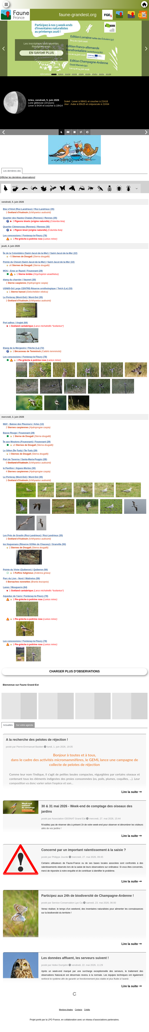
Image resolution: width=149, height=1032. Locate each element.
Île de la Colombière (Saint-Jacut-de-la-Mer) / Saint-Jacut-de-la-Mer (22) (40, 253)
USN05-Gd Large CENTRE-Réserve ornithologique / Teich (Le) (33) (37, 288)
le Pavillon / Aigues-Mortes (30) (19, 468)
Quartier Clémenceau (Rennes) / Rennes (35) (26, 226)
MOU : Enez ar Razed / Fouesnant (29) (23, 271)
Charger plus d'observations (74, 671)
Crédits (87, 1010)
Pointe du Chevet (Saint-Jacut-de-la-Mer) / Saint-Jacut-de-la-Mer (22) (38, 262)
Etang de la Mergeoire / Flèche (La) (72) (23, 348)
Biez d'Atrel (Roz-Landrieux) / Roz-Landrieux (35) (28, 209)
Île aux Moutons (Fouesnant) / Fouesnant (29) (27, 441)
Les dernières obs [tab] (12, 171)
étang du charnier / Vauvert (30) (19, 279)
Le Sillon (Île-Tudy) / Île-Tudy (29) (20, 450)
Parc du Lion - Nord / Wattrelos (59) (21, 578)
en (144, 15)
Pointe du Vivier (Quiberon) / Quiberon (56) (25, 569)
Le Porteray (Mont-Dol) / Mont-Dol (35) (23, 297)
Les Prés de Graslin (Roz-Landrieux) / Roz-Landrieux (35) (33, 535)
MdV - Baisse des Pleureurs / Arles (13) (23, 424)
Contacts (78, 1010)
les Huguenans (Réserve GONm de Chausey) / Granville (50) (34, 544)
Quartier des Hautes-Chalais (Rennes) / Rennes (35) (30, 218)
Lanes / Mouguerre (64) (15, 587)
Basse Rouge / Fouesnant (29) (18, 433)
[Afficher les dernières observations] (17, 177)
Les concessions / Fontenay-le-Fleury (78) (25, 235)
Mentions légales (66, 1010)
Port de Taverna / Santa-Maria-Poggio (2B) (25, 459)
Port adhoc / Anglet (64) (15, 322)
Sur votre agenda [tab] (24, 725)
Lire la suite (132, 792)
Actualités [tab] (8, 725)
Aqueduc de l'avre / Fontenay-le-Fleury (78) (25, 596)
